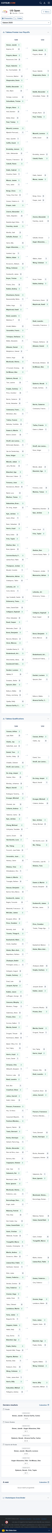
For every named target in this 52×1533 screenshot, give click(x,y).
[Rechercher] (40, 3)
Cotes (18, 18)
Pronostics (7, 18)
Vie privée (36, 1519)
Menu (46, 12)
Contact (44, 1519)
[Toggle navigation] (49, 3)
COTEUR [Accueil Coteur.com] (8, 3)
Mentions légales (25, 1519)
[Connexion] (44, 3)
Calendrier (44, 1405)
